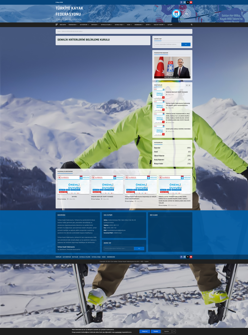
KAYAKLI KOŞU (119, 25)
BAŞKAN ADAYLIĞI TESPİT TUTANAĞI (159, 94)
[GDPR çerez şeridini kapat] (174, 331)
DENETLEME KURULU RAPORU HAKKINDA (159, 131)
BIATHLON (94, 25)
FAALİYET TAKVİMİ (158, 25)
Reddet (156, 331)
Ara (186, 44)
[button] (57, 24)
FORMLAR (58, 257)
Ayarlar (166, 331)
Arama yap (157, 39)
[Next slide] (189, 85)
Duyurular (157, 148)
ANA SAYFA (63, 25)
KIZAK (128, 25)
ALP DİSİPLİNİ (83, 25)
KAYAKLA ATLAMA (106, 25)
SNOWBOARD (138, 25)
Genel (156, 152)
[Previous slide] (187, 85)
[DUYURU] (73, 184)
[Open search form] (191, 25)
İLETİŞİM (170, 25)
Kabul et (144, 331)
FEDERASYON (72, 25)
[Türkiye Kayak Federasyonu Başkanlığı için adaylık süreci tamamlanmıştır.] (141, 184)
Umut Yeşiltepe (62, 199)
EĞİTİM (148, 25)
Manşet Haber (158, 163)
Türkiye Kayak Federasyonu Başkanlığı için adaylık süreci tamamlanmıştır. (159, 106)
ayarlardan (118, 332)
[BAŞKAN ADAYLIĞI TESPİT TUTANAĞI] (107, 184)
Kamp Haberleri (159, 159)
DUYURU (67, 197)
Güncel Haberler (159, 156)
